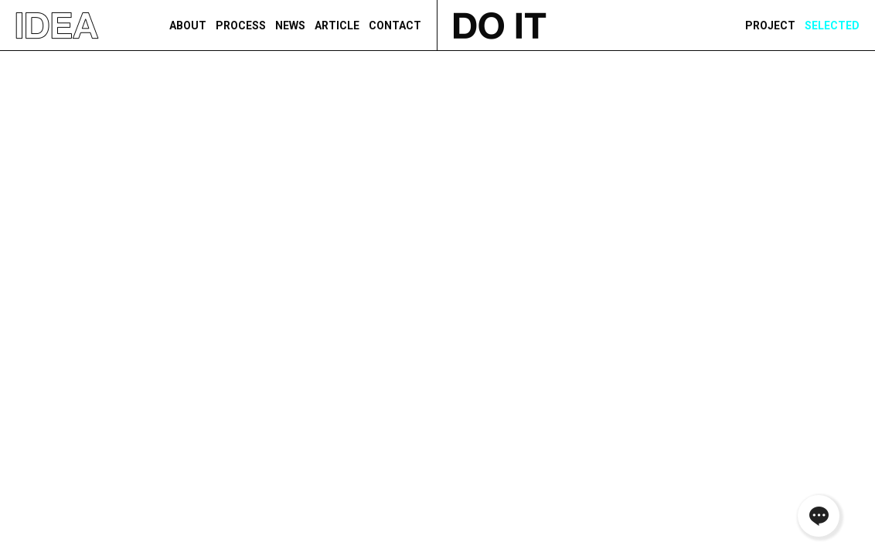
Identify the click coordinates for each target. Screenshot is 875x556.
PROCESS (241, 25)
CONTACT (395, 25)
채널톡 (818, 516)
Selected (832, 25)
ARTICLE (337, 25)
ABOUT (187, 25)
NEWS (290, 25)
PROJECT (770, 25)
